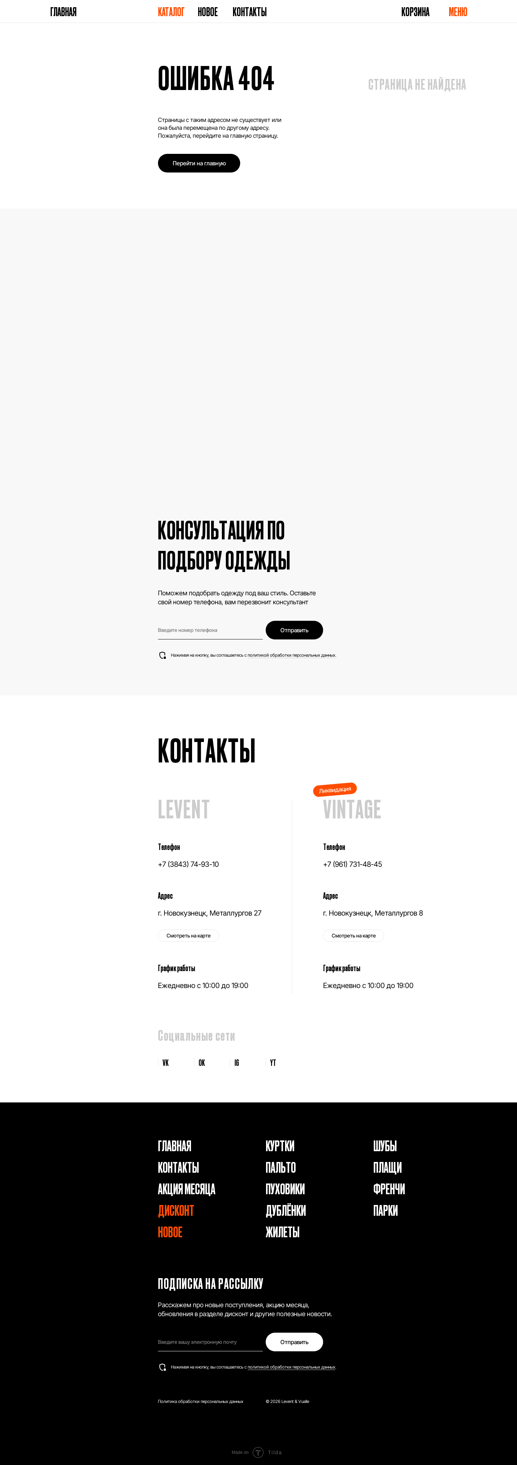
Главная (63, 11)
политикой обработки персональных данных (291, 655)
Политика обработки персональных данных (200, 1401)
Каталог (171, 11)
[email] (210, 1342)
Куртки (280, 1145)
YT (273, 1062)
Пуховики (285, 1188)
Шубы (385, 1145)
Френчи (389, 1188)
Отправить (294, 630)
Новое (208, 11)
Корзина (415, 11)
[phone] (210, 630)
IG (236, 1062)
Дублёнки (286, 1210)
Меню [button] (458, 11)
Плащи (387, 1167)
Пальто (281, 1167)
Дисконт (176, 1210)
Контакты (250, 11)
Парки (385, 1210)
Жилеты (282, 1231)
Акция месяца (186, 1188)
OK (202, 1062)
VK (166, 1062)
